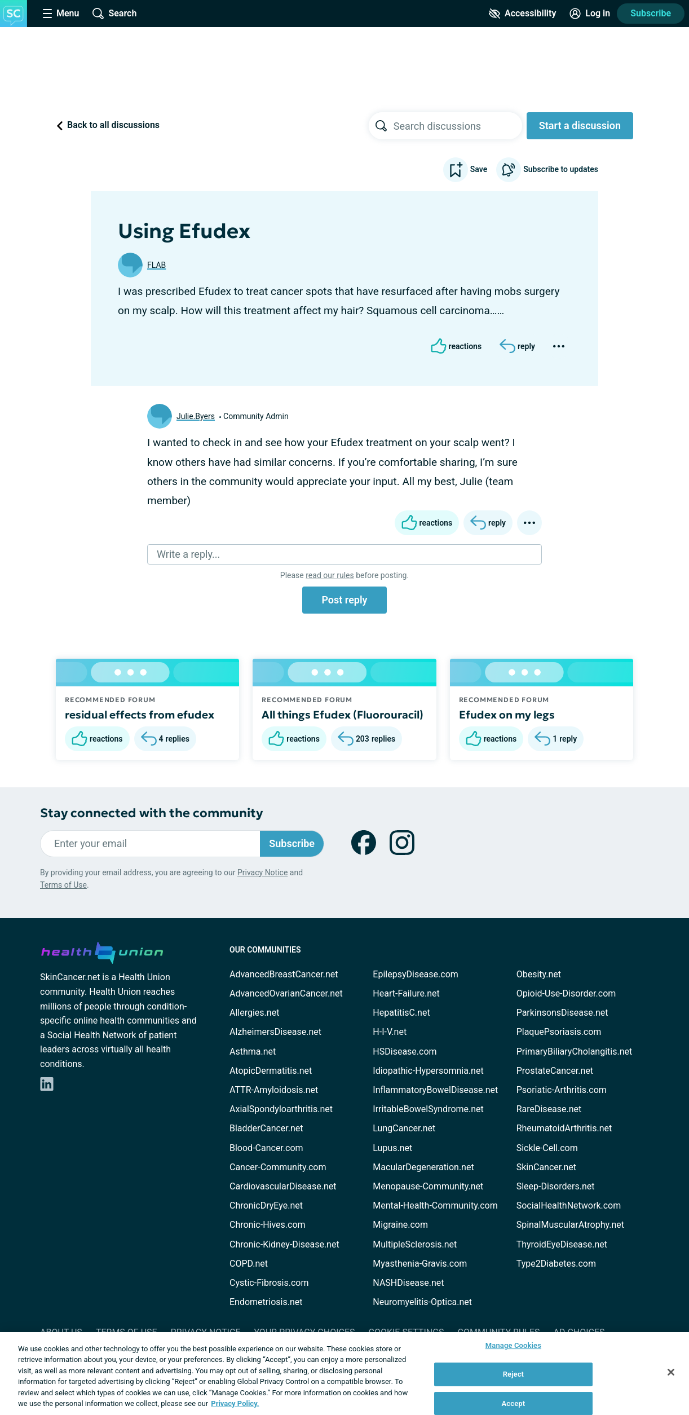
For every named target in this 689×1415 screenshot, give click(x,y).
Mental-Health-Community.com (435, 1205)
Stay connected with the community (151, 813)
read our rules (330, 575)
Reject (513, 1374)
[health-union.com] (102, 951)
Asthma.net (252, 1051)
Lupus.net (392, 1148)
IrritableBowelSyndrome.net (428, 1109)
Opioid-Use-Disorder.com (566, 993)
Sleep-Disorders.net (555, 1186)
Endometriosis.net (265, 1302)
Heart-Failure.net (406, 993)
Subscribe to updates (547, 169)
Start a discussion (580, 125)
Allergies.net (254, 1012)
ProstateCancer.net (554, 1070)
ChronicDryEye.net (266, 1205)
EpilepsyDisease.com (415, 974)
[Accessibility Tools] (522, 13)
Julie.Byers (195, 416)
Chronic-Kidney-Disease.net (284, 1244)
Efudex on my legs (507, 714)
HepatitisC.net (401, 1012)
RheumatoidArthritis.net (564, 1128)
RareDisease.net (549, 1109)
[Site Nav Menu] (61, 13)
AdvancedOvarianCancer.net (286, 993)
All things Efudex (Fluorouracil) (342, 714)
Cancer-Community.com (277, 1167)
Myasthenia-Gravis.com (420, 1263)
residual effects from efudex (139, 714)
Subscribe (650, 13)
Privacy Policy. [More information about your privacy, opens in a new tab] (235, 1403)
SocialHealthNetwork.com (568, 1205)
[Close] (671, 1372)
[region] (344, 1373)
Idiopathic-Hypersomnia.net (428, 1070)
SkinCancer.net (546, 1167)
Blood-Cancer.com (266, 1148)
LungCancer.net (404, 1128)
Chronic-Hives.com (267, 1224)
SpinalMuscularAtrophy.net (570, 1224)
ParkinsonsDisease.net (562, 1012)
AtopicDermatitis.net (270, 1070)
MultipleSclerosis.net (415, 1244)
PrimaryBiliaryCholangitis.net (574, 1051)
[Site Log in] (589, 13)
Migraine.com (400, 1224)
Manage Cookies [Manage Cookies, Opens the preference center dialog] (513, 1346)
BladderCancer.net (266, 1128)
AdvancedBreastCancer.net (283, 974)
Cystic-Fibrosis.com (268, 1282)
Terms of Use (63, 884)
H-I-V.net (390, 1031)
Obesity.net (538, 974)
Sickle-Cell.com (547, 1148)
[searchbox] (458, 125)
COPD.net (248, 1263)
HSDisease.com (404, 1051)
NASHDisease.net (408, 1282)
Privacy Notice (262, 872)
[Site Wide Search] (114, 13)
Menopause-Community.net (428, 1186)
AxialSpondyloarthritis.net (281, 1109)
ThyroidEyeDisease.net (561, 1244)
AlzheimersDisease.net (275, 1031)
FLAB (156, 265)
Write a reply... (188, 554)
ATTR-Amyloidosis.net (273, 1090)
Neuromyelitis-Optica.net (422, 1302)
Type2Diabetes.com (556, 1263)
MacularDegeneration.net (423, 1167)
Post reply (344, 600)
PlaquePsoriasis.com (559, 1031)
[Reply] (517, 346)
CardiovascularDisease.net (282, 1186)
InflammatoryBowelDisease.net (435, 1090)
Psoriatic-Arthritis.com (561, 1090)
